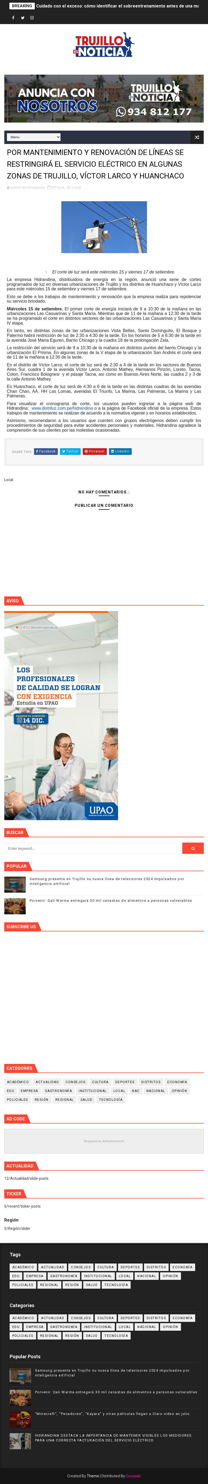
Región (42, 1100)
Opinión (179, 1091)
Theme (93, 1476)
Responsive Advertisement (104, 1141)
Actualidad (47, 1082)
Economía (177, 1082)
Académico (18, 1082)
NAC (136, 1091)
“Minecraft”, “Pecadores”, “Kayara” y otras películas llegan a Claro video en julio (112, 1414)
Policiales (17, 1100)
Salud (87, 1100)
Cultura (100, 1082)
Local (76, 187)
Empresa (29, 1091)
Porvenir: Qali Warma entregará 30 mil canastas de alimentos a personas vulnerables (111, 901)
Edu (10, 1091)
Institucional (93, 1091)
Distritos (151, 1082)
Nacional (155, 1091)
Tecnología (111, 1100)
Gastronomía (58, 1091)
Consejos (75, 1082)
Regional (64, 1100)
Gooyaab (133, 1476)
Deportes (125, 1082)
